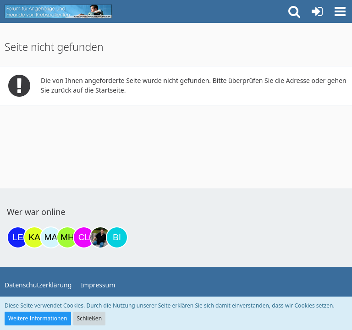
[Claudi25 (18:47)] (84, 237)
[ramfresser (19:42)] (100, 237)
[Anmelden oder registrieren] (317, 11)
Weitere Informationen (37, 318)
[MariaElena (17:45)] (51, 237)
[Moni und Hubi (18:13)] (67, 237)
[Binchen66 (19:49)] (117, 237)
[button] (340, 11)
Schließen (89, 318)
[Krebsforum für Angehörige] (58, 11)
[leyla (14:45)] (18, 237)
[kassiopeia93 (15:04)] (34, 237)
